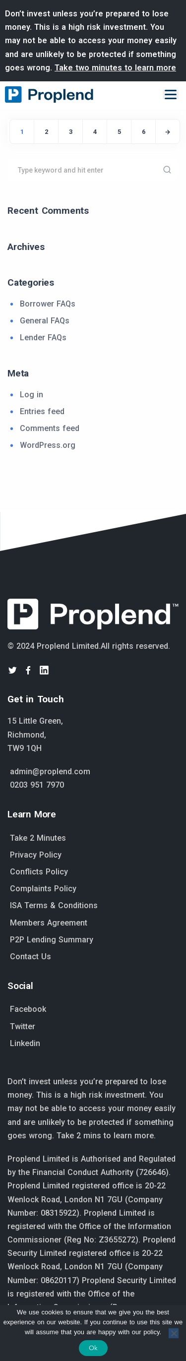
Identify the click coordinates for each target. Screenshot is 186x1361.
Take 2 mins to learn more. (106, 1135)
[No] (174, 1333)
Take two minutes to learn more (115, 67)
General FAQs (44, 320)
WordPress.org (47, 445)
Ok (93, 1348)
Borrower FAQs (47, 304)
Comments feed (49, 428)
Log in (31, 394)
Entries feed (42, 411)
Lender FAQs (43, 337)
